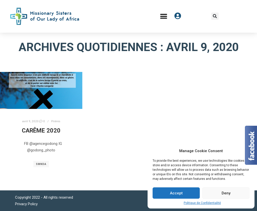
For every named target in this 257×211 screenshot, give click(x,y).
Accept (176, 193)
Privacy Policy (26, 204)
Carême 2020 (41, 130)
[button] (163, 16)
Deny (226, 193)
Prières (55, 121)
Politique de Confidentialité (202, 203)
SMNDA (41, 164)
